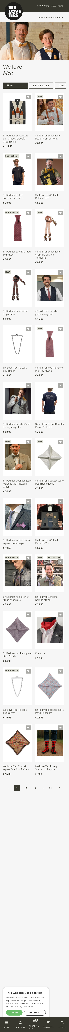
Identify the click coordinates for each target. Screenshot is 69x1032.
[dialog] (26, 1003)
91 (50, 788)
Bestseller (41, 85)
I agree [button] (14, 1012)
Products (51, 18)
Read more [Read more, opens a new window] (28, 1006)
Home (40, 18)
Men (61, 18)
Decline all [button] (35, 1012)
